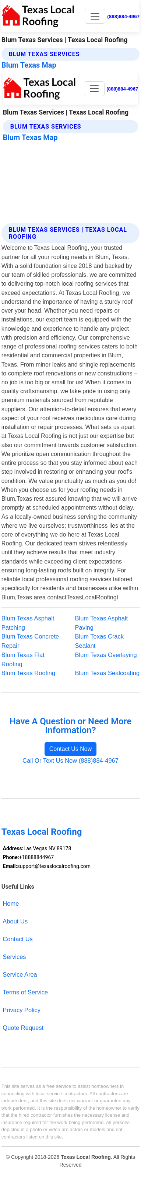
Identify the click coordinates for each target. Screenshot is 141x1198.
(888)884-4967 (123, 16)
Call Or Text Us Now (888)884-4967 (70, 760)
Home (11, 903)
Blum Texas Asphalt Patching (27, 623)
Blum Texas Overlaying (106, 654)
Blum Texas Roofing (28, 673)
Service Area (20, 974)
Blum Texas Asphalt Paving (101, 623)
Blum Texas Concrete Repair (30, 641)
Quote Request (23, 1027)
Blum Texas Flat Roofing (23, 659)
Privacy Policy (21, 1010)
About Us (15, 921)
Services (14, 956)
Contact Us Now (70, 749)
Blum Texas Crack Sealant (99, 641)
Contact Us (18, 939)
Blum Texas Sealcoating (107, 673)
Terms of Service (25, 992)
